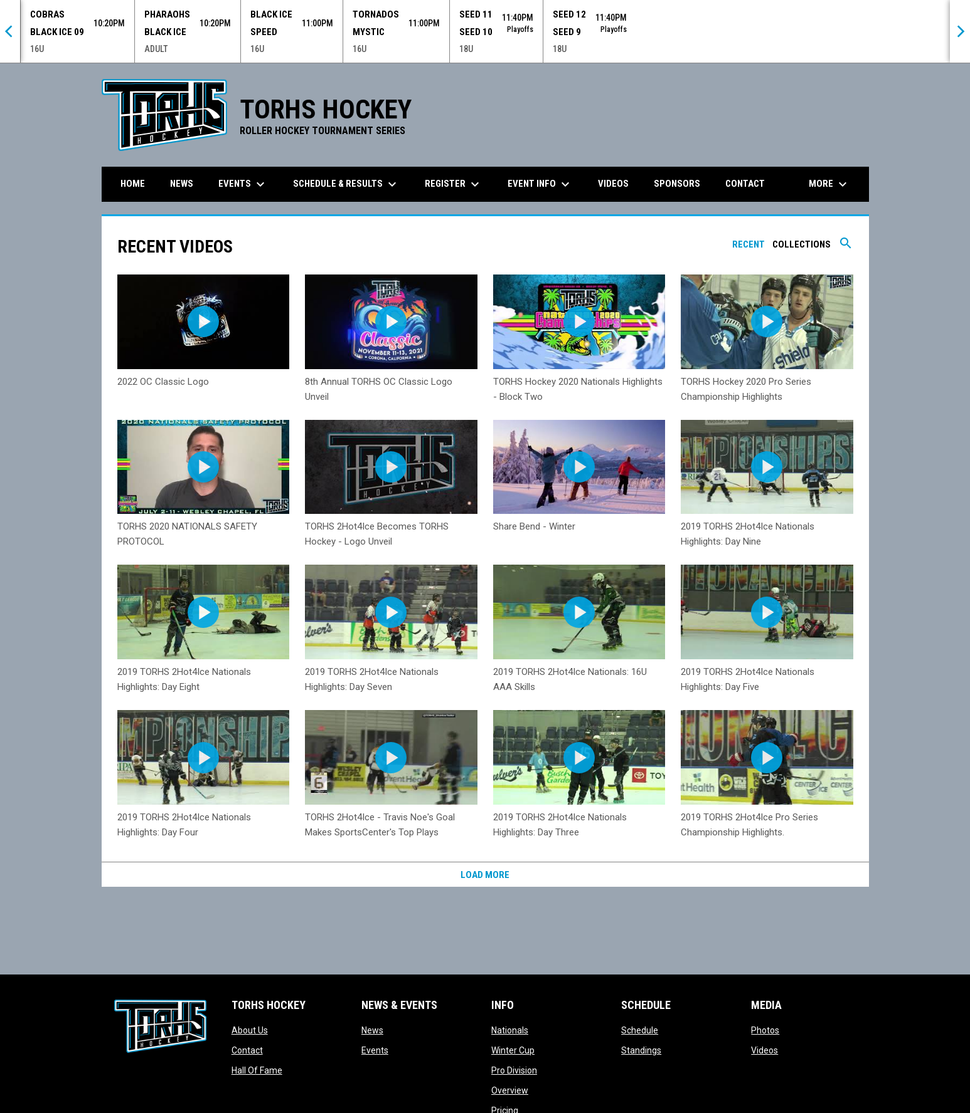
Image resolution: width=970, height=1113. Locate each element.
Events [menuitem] (243, 184)
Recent (748, 244)
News (372, 1030)
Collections (801, 244)
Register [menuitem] (453, 184)
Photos (765, 1030)
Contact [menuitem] (745, 183)
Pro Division (514, 1070)
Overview (509, 1090)
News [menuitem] (181, 183)
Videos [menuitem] (613, 183)
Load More (485, 874)
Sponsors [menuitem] (677, 183)
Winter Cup (513, 1050)
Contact (247, 1050)
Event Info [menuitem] (540, 184)
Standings (641, 1050)
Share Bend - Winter (534, 526)
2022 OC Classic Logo (163, 381)
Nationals (509, 1030)
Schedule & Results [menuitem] (346, 184)
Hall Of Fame (257, 1070)
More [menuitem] (829, 184)
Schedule (639, 1030)
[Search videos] (845, 247)
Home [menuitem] (132, 183)
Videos (764, 1050)
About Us (250, 1030)
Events (374, 1050)
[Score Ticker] (485, 31)
